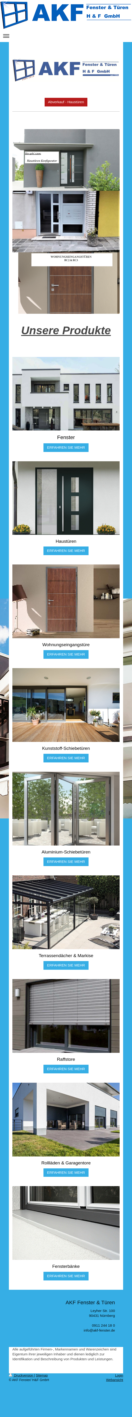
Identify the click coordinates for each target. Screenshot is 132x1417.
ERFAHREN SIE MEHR (66, 447)
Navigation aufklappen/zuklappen (66, 36)
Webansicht (114, 1380)
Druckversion (21, 1375)
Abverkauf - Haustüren (66, 102)
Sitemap (42, 1375)
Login (119, 1375)
